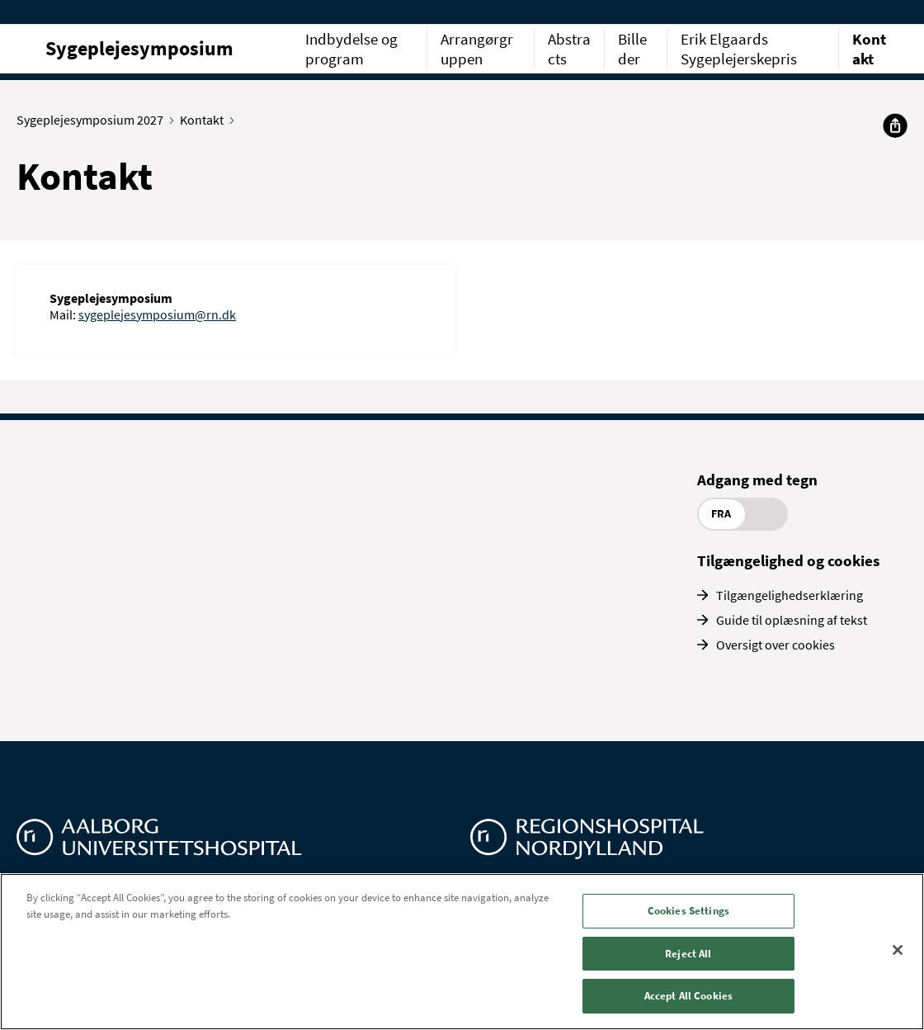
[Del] (895, 125)
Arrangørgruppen (477, 49)
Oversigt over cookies (775, 644)
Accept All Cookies (688, 996)
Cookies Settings (688, 911)
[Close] (897, 950)
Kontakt (869, 49)
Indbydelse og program (351, 49)
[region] (462, 951)
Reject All (688, 954)
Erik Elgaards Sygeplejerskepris (739, 49)
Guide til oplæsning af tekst (791, 620)
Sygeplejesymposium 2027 (93, 119)
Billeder (632, 49)
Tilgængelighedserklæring (789, 595)
